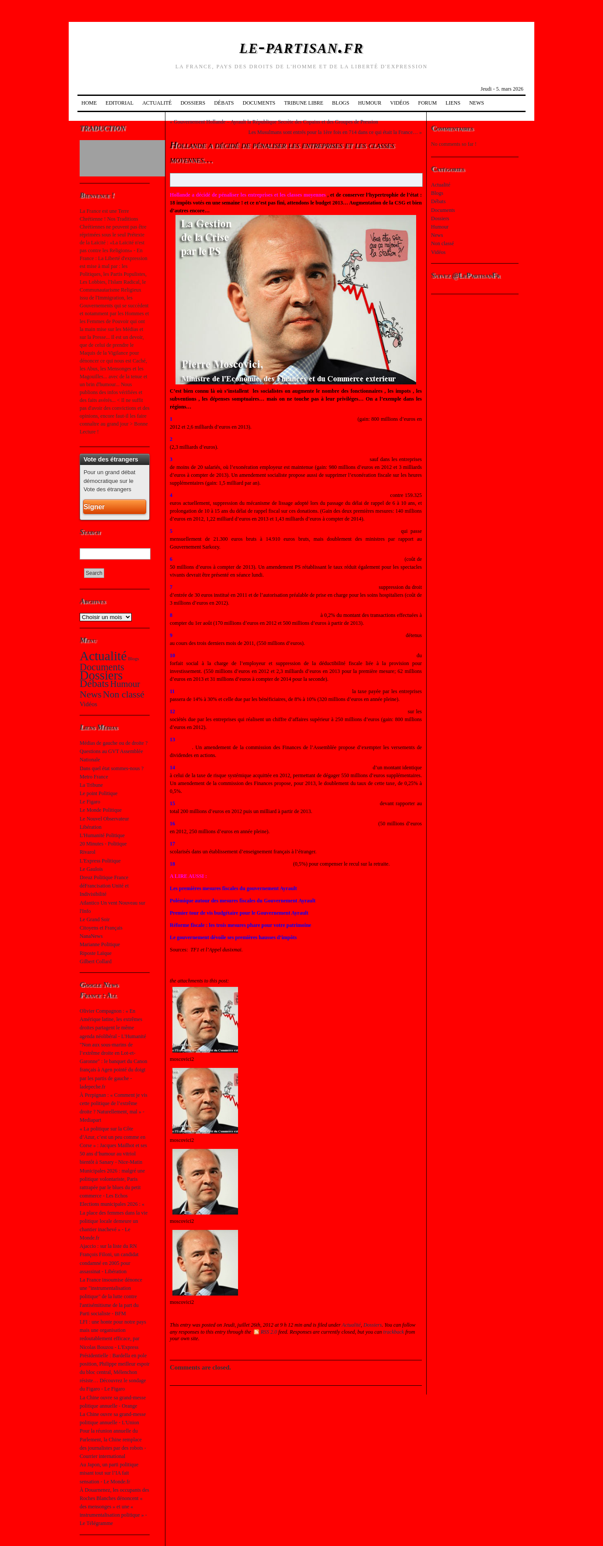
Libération (91, 827)
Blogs (340, 103)
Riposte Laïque (96, 953)
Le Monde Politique (101, 810)
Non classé (123, 694)
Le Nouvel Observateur (104, 819)
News (476, 103)
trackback (393, 1332)
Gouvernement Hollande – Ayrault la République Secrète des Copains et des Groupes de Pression (276, 122)
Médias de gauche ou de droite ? (113, 743)
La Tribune (91, 785)
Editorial (119, 103)
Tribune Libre (303, 103)
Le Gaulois (91, 869)
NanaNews (91, 936)
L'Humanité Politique (102, 835)
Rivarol (87, 852)
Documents (258, 103)
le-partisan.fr (301, 46)
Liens (452, 103)
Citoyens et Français (101, 928)
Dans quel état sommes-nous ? (112, 768)
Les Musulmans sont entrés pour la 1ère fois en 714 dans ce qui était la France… (333, 132)
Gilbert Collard (96, 961)
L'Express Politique (100, 861)
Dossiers (192, 103)
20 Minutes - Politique (103, 844)
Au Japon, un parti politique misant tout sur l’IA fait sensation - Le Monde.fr (109, 1472)
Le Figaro (90, 802)
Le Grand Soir (95, 919)
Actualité (157, 103)
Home (89, 103)
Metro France (94, 777)
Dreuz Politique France (104, 877)
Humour (369, 103)
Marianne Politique (100, 944)
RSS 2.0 (265, 1332)
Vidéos (400, 103)
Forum (427, 103)
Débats (224, 103)
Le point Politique (99, 793)
